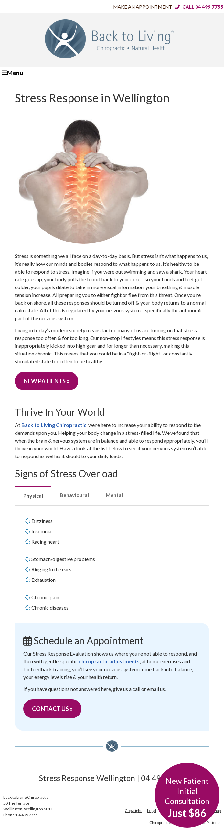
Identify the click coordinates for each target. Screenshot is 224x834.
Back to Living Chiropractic (53, 425)
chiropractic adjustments (109, 661)
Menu (12, 72)
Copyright (133, 810)
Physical (33, 495)
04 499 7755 (209, 7)
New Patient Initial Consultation (187, 797)
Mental (114, 495)
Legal (151, 810)
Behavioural (74, 495)
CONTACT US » (52, 708)
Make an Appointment (142, 7)
